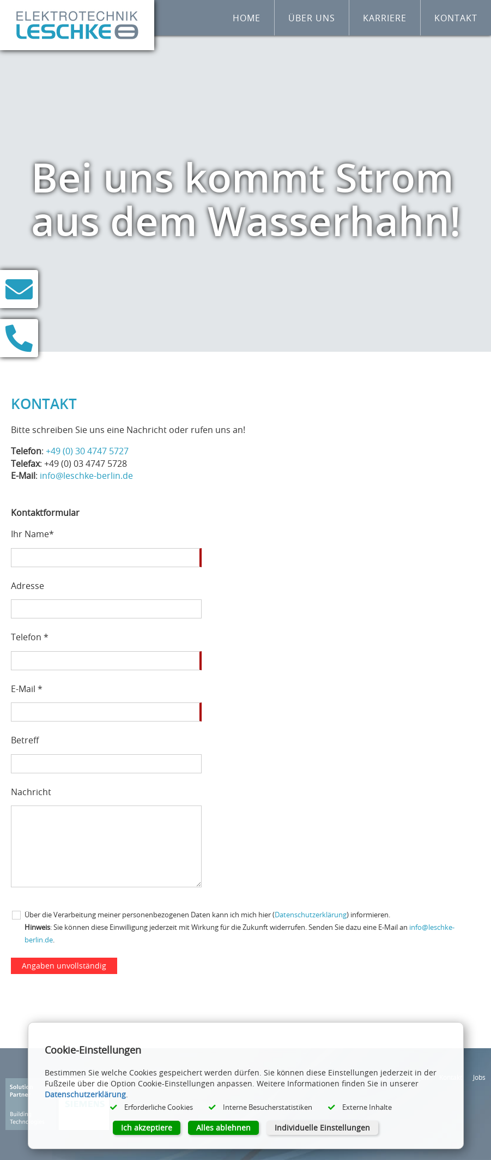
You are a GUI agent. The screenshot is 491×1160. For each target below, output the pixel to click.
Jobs (479, 1077)
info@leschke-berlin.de (86, 476)
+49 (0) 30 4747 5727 (87, 451)
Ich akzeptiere (146, 1127)
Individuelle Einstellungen (322, 1127)
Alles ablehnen (223, 1127)
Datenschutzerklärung (311, 914)
